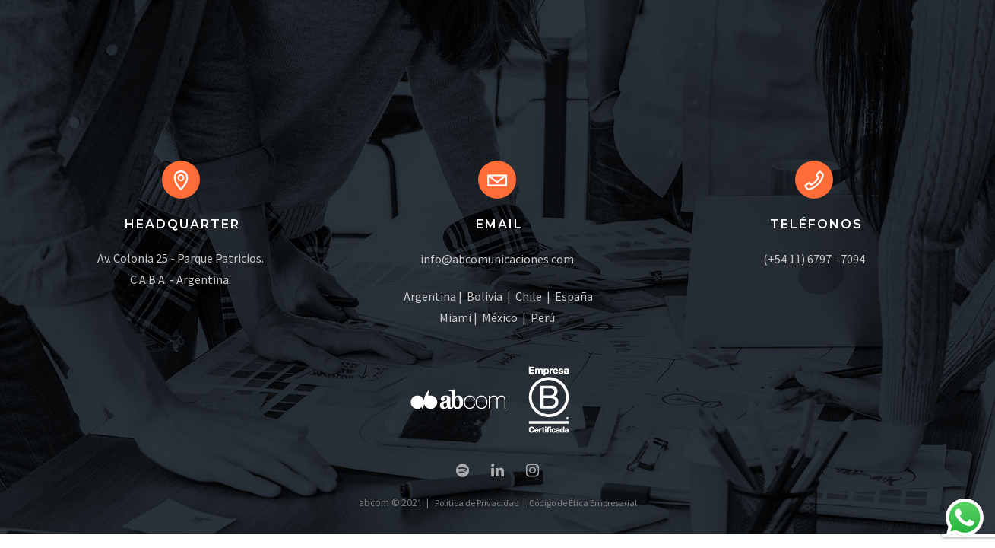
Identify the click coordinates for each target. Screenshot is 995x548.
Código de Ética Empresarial (583, 502)
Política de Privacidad (477, 502)
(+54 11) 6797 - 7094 (814, 258)
